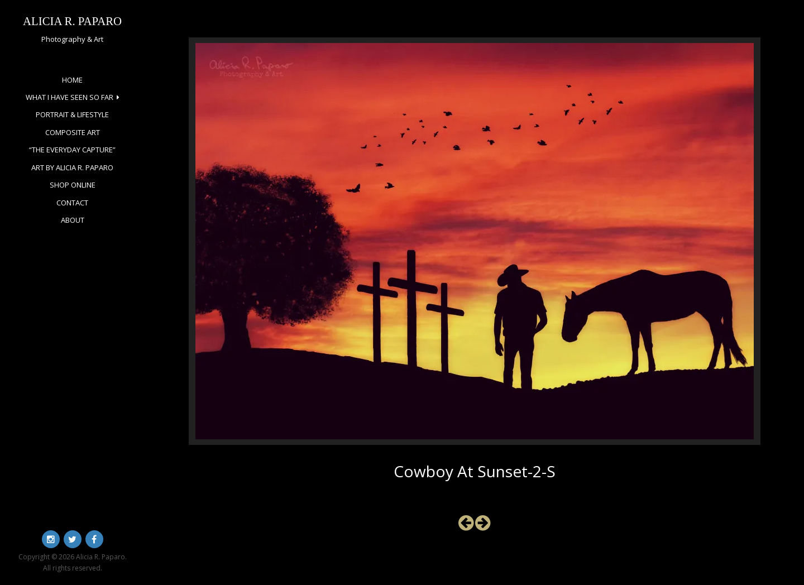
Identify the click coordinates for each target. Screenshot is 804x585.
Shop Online (72, 185)
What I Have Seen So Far (69, 97)
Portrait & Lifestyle (72, 114)
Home (72, 80)
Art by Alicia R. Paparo (72, 167)
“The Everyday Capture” (72, 150)
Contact (72, 203)
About (72, 220)
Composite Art (72, 132)
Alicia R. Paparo (72, 21)
